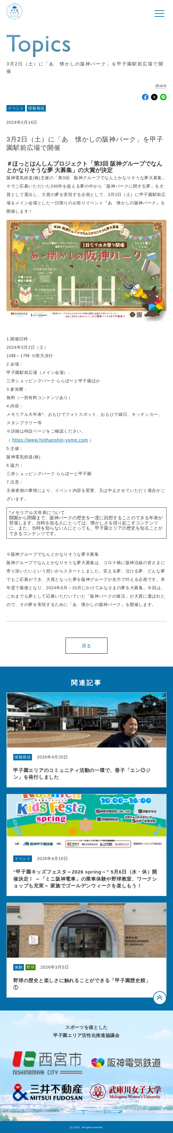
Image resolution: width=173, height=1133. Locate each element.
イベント (16, 108)
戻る (86, 645)
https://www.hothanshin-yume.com (50, 440)
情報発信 (36, 108)
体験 (19, 967)
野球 (30, 967)
